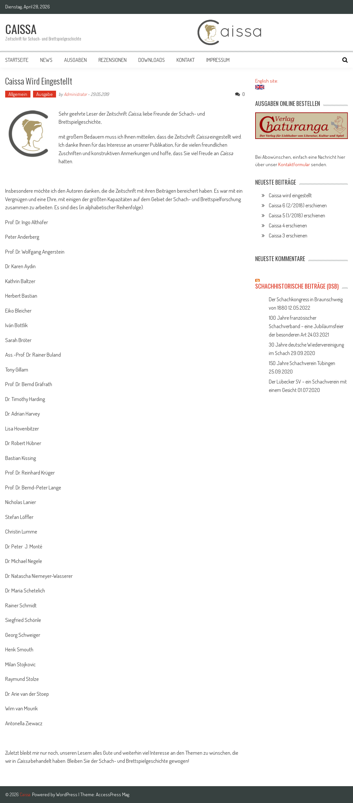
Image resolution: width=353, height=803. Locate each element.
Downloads (151, 60)
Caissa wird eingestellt (290, 195)
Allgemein (17, 94)
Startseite (16, 60)
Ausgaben (75, 60)
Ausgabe (44, 94)
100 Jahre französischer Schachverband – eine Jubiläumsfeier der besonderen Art (306, 326)
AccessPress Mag (112, 794)
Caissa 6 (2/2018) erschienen (298, 205)
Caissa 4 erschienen (288, 225)
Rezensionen (112, 60)
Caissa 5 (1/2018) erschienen (297, 215)
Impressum (218, 60)
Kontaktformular (294, 164)
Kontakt (185, 60)
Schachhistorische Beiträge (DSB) (297, 286)
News (46, 60)
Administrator (75, 94)
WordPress (67, 794)
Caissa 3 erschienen (288, 235)
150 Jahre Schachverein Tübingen (302, 363)
